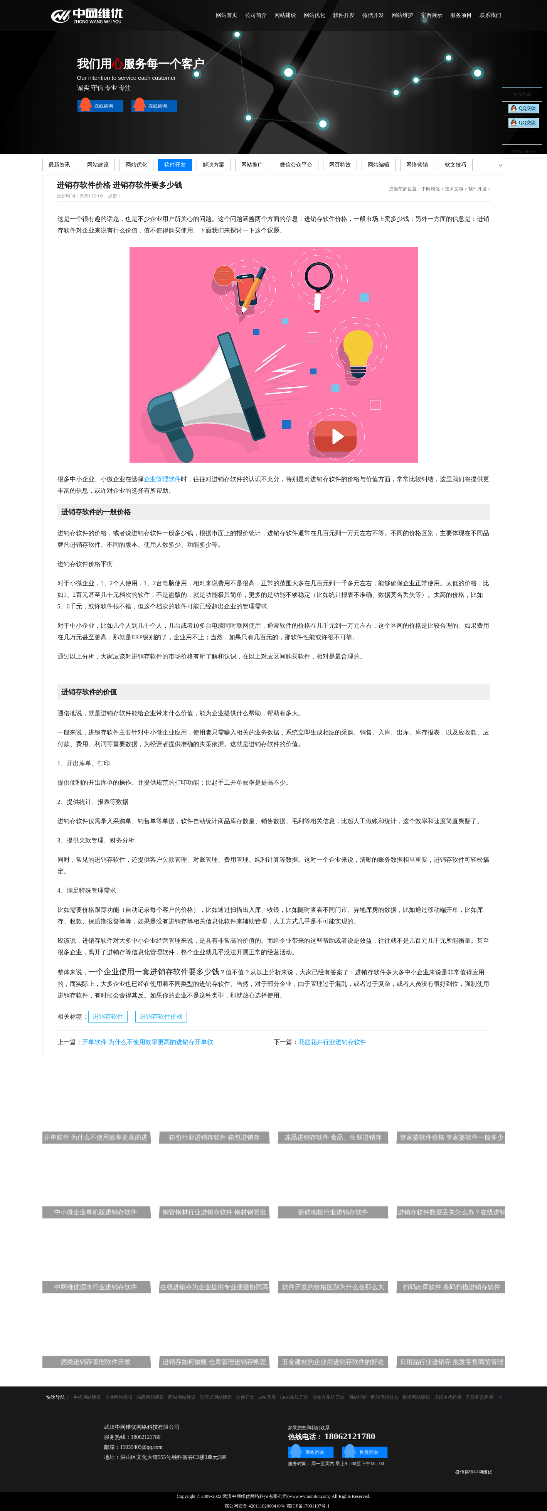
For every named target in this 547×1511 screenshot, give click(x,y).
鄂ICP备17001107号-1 (308, 1506)
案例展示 (432, 15)
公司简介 (256, 15)
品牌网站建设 (150, 1397)
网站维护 (402, 15)
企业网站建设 (119, 1397)
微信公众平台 (296, 165)
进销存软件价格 (161, 1016)
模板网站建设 (416, 1397)
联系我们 (490, 15)
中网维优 (430, 189)
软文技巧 (455, 165)
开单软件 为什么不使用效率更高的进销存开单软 (147, 1042)
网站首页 (226, 15)
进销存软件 (108, 1016)
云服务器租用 (479, 1397)
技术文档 (454, 189)
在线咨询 (103, 106)
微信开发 (373, 15)
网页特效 (340, 165)
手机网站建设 (87, 1397)
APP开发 (267, 1397)
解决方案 (213, 165)
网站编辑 (378, 165)
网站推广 (252, 165)
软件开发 (344, 15)
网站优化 (314, 15)
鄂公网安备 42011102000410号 (251, 1506)
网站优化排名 (385, 1397)
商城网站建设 (182, 1397)
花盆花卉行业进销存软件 (332, 1042)
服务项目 (461, 15)
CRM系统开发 (294, 1397)
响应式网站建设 (216, 1397)
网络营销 (417, 165)
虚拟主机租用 (448, 1397)
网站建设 (285, 15)
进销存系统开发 (328, 1397)
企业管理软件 (162, 479)
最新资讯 (59, 165)
